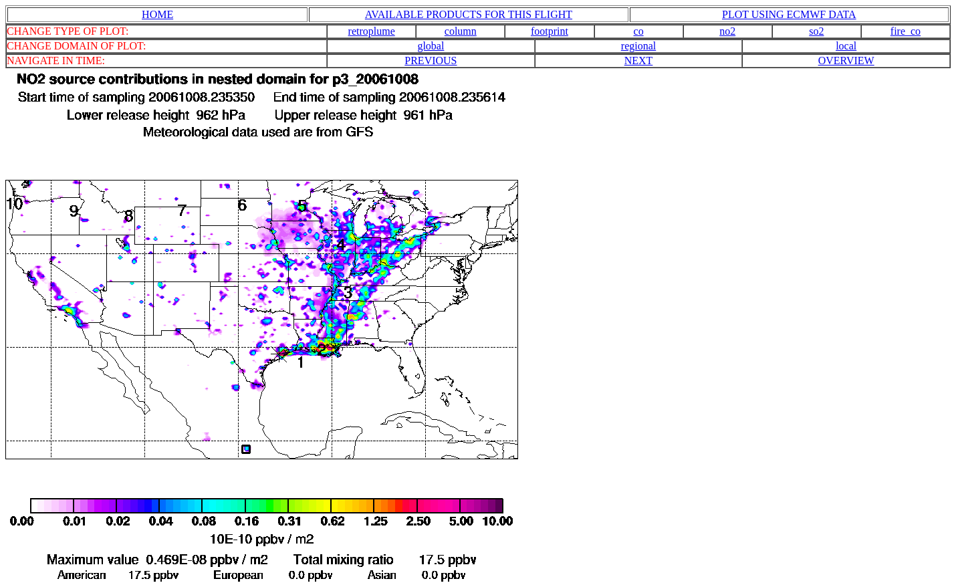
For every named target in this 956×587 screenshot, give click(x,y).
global (430, 45)
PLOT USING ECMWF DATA (789, 14)
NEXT (638, 60)
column (461, 31)
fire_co (905, 31)
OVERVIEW (846, 60)
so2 (816, 31)
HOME (157, 14)
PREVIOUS (430, 60)
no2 (727, 31)
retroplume (371, 31)
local (846, 45)
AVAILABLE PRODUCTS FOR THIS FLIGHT (468, 14)
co (639, 31)
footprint (549, 31)
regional (638, 45)
